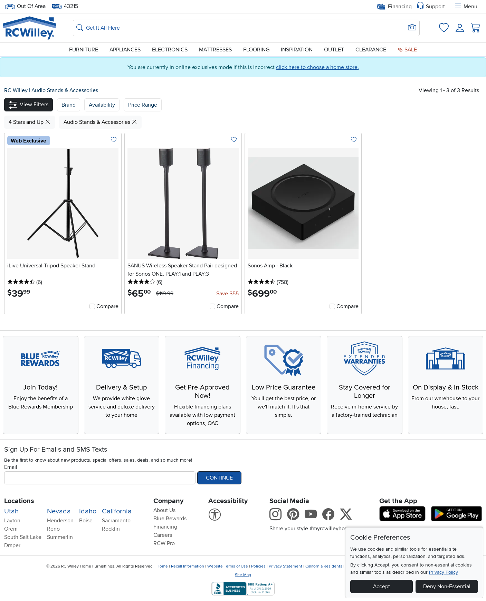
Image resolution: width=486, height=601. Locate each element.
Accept (381, 586)
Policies (258, 566)
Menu (465, 6)
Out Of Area (25, 6)
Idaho (87, 511)
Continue (219, 477)
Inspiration (297, 49)
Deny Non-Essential (446, 586)
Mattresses (215, 49)
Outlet (334, 49)
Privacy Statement (285, 566)
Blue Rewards (170, 518)
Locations (19, 501)
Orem (11, 528)
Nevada (59, 511)
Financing (394, 6)
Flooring (256, 49)
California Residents (323, 566)
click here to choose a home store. (317, 67)
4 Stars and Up (29, 122)
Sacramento (116, 520)
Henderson (60, 520)
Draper (12, 545)
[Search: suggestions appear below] (246, 28)
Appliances (125, 49)
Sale (407, 49)
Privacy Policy (443, 572)
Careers (162, 535)
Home (162, 566)
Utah (11, 511)
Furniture (83, 49)
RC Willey (16, 90)
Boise (86, 520)
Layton (12, 520)
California (117, 511)
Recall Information (187, 566)
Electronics (170, 49)
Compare (107, 306)
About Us (164, 510)
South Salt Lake (22, 537)
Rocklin (111, 528)
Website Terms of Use (227, 566)
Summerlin (60, 537)
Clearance (370, 49)
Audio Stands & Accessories (64, 90)
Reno (53, 528)
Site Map (243, 575)
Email (10, 467)
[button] (28, 104)
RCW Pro (164, 543)
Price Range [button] (142, 104)
